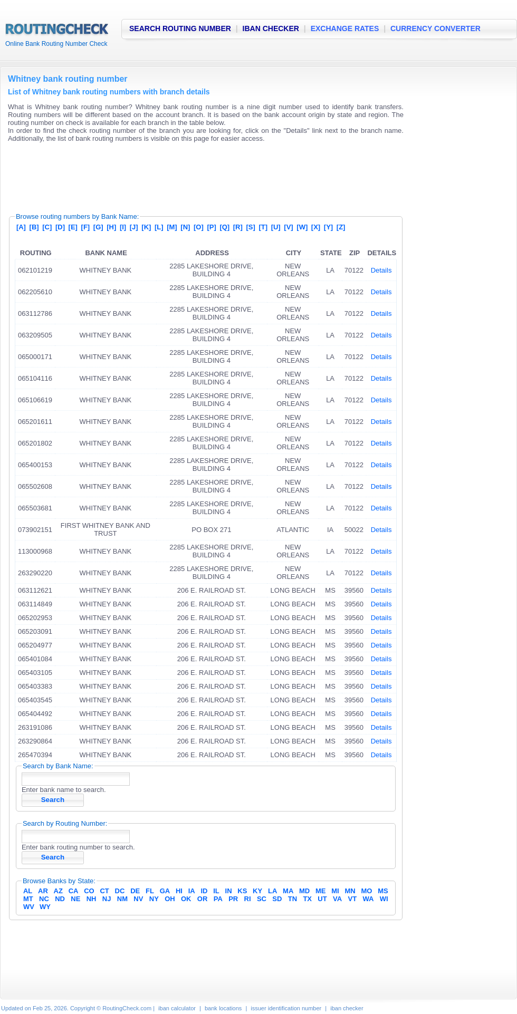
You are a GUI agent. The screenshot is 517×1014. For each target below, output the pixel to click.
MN (350, 891)
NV (138, 899)
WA (368, 899)
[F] (85, 227)
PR (233, 899)
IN (228, 891)
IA (191, 891)
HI (179, 891)
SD (277, 899)
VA (337, 899)
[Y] (328, 227)
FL (150, 891)
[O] (199, 227)
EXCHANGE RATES (345, 28)
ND (60, 899)
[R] (238, 227)
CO (89, 891)
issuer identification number (286, 1008)
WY (45, 907)
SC (261, 899)
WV (28, 907)
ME (320, 891)
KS (242, 891)
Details (381, 270)
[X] (315, 227)
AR (43, 891)
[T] (262, 227)
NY (154, 899)
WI (384, 899)
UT (322, 899)
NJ (106, 899)
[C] (47, 227)
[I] (123, 227)
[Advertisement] (200, 174)
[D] (60, 227)
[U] (276, 227)
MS (383, 891)
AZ (58, 891)
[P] (211, 227)
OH (170, 899)
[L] (159, 227)
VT (352, 899)
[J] (134, 227)
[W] (302, 227)
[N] (185, 227)
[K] (146, 227)
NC (44, 899)
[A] (21, 227)
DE (135, 891)
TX (307, 899)
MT (28, 899)
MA (288, 891)
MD (304, 891)
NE (75, 899)
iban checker (346, 1008)
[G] (98, 227)
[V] (288, 227)
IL (216, 891)
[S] (250, 227)
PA (218, 899)
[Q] (224, 227)
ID (203, 891)
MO (366, 891)
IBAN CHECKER (271, 28)
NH (92, 899)
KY (257, 891)
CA (74, 891)
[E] (73, 227)
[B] (34, 227)
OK (186, 899)
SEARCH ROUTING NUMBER (180, 28)
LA (272, 891)
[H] (111, 227)
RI (247, 899)
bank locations (223, 1008)
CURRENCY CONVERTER (435, 28)
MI (335, 891)
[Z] (341, 227)
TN (292, 899)
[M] (172, 227)
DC (120, 891)
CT (104, 891)
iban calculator (177, 1008)
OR (202, 899)
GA (165, 891)
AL (27, 891)
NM (122, 899)
